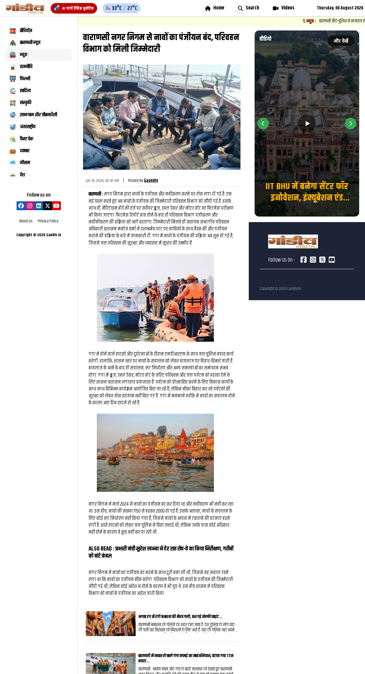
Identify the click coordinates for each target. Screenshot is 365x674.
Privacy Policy (48, 221)
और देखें (340, 41)
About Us (25, 221)
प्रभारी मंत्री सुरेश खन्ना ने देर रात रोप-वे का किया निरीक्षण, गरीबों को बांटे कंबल (161, 552)
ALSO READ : (102, 548)
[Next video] (350, 123)
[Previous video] (263, 123)
